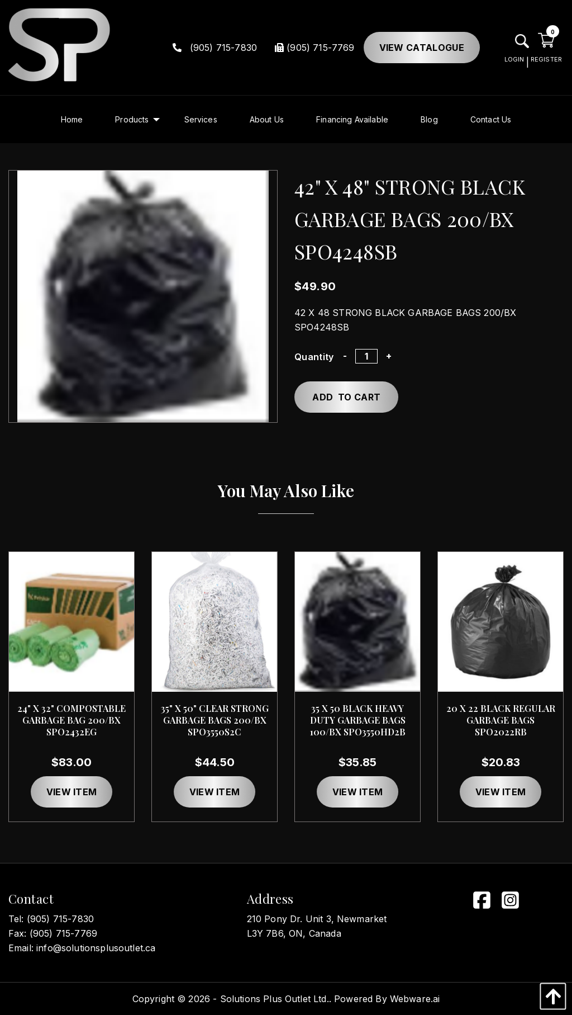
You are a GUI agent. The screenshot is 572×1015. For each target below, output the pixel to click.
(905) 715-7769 (314, 47)
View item (71, 791)
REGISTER (546, 59)
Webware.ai (415, 998)
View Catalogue (421, 47)
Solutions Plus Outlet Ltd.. (275, 998)
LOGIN (514, 59)
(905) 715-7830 (215, 47)
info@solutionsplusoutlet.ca (95, 947)
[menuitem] (72, 119)
